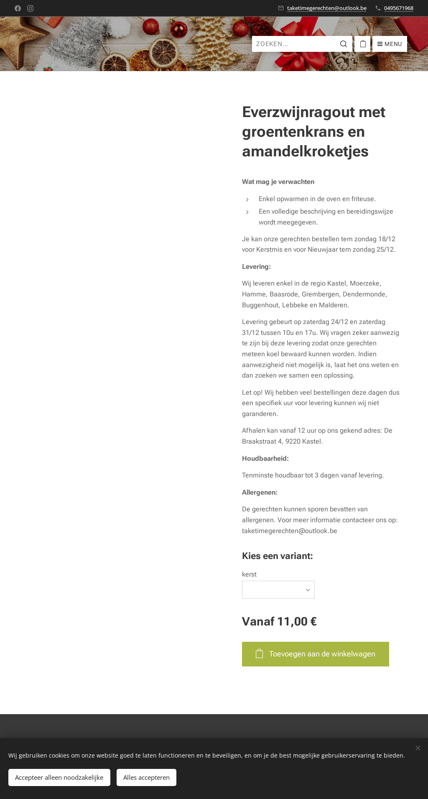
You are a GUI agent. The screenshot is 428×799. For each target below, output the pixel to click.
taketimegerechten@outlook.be (327, 8)
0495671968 (398, 8)
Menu (389, 44)
